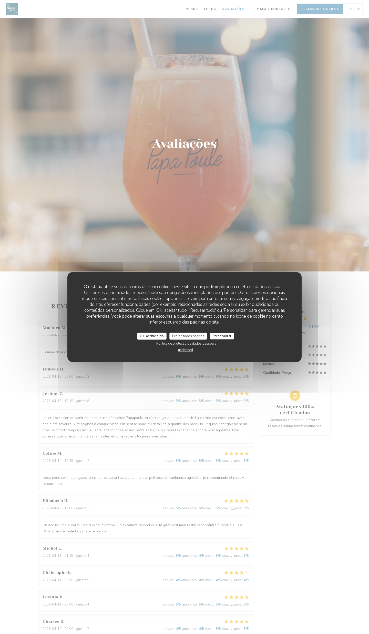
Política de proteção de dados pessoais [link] (186, 343)
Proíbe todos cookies (188, 336)
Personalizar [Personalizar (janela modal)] (221, 336)
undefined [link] (185, 350)
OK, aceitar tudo (152, 336)
